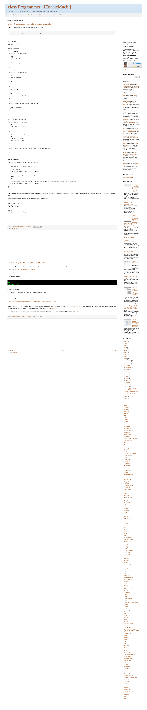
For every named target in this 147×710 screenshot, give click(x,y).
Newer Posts (11, 350)
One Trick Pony (128, 587)
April (127, 378)
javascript (126, 531)
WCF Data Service (128, 695)
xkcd (125, 698)
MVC (125, 570)
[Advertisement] (62, 246)
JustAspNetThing (128, 539)
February (128, 382)
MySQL (126, 573)
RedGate (126, 617)
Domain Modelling (128, 485)
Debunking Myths (128, 480)
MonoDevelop (127, 564)
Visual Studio (127, 689)
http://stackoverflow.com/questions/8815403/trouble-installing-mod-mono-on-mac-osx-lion (32, 301)
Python (126, 614)
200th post (126, 409)
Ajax (125, 415)
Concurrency (127, 465)
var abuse (136, 112)
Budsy (124, 112)
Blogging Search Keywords (131, 438)
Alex (124, 136)
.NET (125, 406)
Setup (125, 635)
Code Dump (127, 459)
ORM (125, 596)
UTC (125, 685)
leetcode (126, 545)
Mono (125, 562)
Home (8, 15)
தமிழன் (125, 128)
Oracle (125, 594)
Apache (126, 423)
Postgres (126, 606)
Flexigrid (126, 501)
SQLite (126, 647)
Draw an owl (127, 487)
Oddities (126, 585)
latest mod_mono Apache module (26, 269)
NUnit (125, 583)
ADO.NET (126, 413)
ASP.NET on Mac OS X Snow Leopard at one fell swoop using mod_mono (135, 323)
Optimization (127, 592)
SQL (125, 643)
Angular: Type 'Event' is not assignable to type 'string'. (131, 277)
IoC (125, 527)
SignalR (126, 639)
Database (126, 472)
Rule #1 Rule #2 (128, 627)
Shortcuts (126, 637)
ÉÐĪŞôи (124, 152)
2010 (125, 398)
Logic (125, 556)
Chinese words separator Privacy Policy (51, 15)
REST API (126, 625)
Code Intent (127, 461)
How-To (126, 512)
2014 (125, 354)
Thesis (22, 15)
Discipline (126, 483)
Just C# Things (128, 537)
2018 (125, 350)
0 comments (28, 226)
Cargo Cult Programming (130, 453)
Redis (125, 619)
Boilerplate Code (128, 440)
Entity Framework (128, 497)
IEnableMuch (16, 226)
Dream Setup (127, 489)
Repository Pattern (128, 623)
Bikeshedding (127, 436)
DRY (125, 491)
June (127, 374)
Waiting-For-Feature (129, 691)
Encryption (126, 495)
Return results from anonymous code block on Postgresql (130, 239)
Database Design (128, 474)
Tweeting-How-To (128, 675)
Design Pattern (127, 482)
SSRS (125, 651)
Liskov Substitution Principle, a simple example (29, 24)
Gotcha (126, 508)
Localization (127, 554)
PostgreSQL (127, 608)
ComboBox (127, 463)
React (125, 615)
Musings (126, 568)
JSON (125, 535)
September (128, 367)
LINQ (125, 548)
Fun (125, 504)
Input (125, 526)
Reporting (126, 621)
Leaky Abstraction (128, 543)
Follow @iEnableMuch (128, 177)
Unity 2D (126, 683)
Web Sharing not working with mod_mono (27, 262)
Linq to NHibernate (128, 550)
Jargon (126, 529)
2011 (125, 396)
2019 (125, 348)
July (127, 371)
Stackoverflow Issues (129, 654)
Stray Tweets (127, 656)
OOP (125, 589)
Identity (126, 516)
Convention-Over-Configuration (128, 469)
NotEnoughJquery (128, 579)
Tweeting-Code (128, 674)
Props (125, 612)
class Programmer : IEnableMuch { (40, 6)
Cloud (125, 457)
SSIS (125, 649)
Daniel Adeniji (126, 84)
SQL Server (127, 645)
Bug (125, 442)
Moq (13, 228)
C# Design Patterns (129, 448)
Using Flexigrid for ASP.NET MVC (135, 263)
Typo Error (126, 679)
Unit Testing (17, 228)
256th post (126, 411)
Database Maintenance (130, 476)
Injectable (126, 524)
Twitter (15, 15)
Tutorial (126, 672)
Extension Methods (129, 499)
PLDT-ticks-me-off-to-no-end (131, 602)
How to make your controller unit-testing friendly (131, 250)
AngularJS (126, 421)
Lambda (126, 541)
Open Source (31, 15)
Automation (127, 432)
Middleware (127, 560)
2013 (125, 356)
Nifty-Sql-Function (128, 577)
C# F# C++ (127, 450)
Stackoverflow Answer (129, 653)
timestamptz (127, 666)
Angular (126, 419)
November (128, 363)
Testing (126, 664)
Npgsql (126, 581)
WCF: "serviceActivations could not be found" (130, 203)
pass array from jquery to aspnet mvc (130, 154)
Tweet (124, 70)
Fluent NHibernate (128, 503)
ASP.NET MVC (128, 429)
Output (125, 600)
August (127, 369)
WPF (125, 697)
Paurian (124, 143)
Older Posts (114, 350)
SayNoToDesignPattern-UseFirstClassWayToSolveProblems (131, 630)
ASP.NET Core (127, 427)
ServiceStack (127, 633)
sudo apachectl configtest (74, 306)
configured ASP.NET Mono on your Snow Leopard (63, 266)
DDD (125, 478)
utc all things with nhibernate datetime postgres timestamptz (131, 121)
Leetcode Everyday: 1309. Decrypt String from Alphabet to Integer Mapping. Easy (131, 307)
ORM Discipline (128, 598)
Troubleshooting (128, 670)
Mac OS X (126, 558)
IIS (124, 522)
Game (125, 506)
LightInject (126, 547)
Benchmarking (127, 434)
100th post (126, 407)
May (127, 376)
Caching (126, 451)
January (128, 385)
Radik (124, 95)
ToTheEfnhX (127, 668)
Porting (126, 604)
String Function (128, 658)
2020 (125, 345)
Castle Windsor (128, 455)
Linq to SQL (127, 552)
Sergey (124, 163)
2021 (125, 343)
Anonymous (126, 101)
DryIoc (125, 493)
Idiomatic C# (127, 518)
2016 (125, 352)
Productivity (127, 610)
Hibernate (126, 510)
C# (124, 446)
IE (124, 520)
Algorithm (126, 417)
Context (126, 467)
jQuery (125, 533)
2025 (125, 341)
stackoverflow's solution (57, 308)
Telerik (125, 662)
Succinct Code (127, 660)
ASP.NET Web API (128, 430)
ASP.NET (126, 425)
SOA (125, 641)
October (128, 365)
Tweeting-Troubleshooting (130, 677)
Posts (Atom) (17, 352)
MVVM (125, 571)
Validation (126, 687)
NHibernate (127, 575)
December (128, 361)
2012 (125, 359)
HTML (125, 514)
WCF (125, 693)
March (127, 380)
